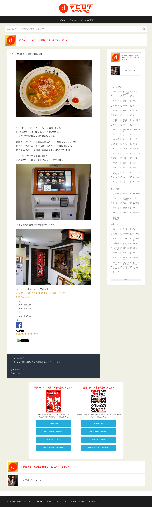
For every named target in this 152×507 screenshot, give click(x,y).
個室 (113, 257)
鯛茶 (113, 158)
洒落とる (115, 234)
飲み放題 (134, 234)
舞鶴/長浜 (134, 212)
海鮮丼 (114, 115)
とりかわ (115, 106)
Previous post (18, 369)
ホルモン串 (135, 129)
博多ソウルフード (125, 244)
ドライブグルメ (115, 272)
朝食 (113, 238)
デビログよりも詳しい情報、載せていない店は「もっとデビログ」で (130, 57)
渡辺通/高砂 (26, 362)
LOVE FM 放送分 (134, 263)
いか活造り (115, 139)
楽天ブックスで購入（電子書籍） (53, 448)
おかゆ (133, 158)
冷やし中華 (125, 130)
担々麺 (133, 91)
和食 (113, 167)
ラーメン (16, 362)
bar (123, 177)
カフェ (124, 253)
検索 (83, 501)
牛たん (114, 134)
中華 (123, 125)
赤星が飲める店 (115, 263)
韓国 (133, 167)
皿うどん (125, 193)
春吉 (123, 203)
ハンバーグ (125, 135)
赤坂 (123, 212)
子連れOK (125, 248)
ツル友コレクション (134, 268)
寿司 (113, 125)
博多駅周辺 (135, 193)
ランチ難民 (134, 239)
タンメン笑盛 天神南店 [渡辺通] (27, 54)
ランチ (34, 362)
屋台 (133, 253)
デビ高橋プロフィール (128, 70)
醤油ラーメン (125, 120)
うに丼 (133, 110)
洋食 (123, 167)
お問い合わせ (94, 501)
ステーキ (115, 101)
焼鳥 (133, 101)
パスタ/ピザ (125, 154)
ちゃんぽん (115, 194)
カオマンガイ (135, 120)
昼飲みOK (125, 234)
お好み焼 (134, 148)
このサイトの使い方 (69, 501)
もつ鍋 (133, 139)
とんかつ (115, 148)
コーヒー (115, 182)
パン (123, 182)
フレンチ (115, 177)
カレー (114, 96)
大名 (133, 208)
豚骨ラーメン (115, 120)
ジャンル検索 (87, 20)
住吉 (113, 198)
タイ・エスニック (115, 173)
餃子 (133, 125)
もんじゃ (115, 153)
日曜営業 (41, 362)
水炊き (114, 144)
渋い (133, 229)
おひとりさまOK (53, 362)
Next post (17, 373)
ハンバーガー (135, 135)
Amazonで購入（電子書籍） (53, 431)
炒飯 (113, 129)
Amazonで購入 (53, 423)
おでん (114, 163)
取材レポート (115, 92)
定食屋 (114, 253)
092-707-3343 (23, 297)
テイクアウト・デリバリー (125, 268)
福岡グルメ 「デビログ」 (22, 501)
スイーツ (134, 182)
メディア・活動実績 (125, 93)
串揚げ (133, 144)
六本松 (124, 229)
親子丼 (114, 110)
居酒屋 (124, 106)
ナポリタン (135, 153)
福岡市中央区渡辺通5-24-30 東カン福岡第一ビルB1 (40, 293)
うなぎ (124, 148)
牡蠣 (123, 158)
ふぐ (123, 139)
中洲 (133, 198)
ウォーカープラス (115, 268)
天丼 (123, 110)
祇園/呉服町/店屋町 (125, 199)
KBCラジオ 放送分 (125, 263)
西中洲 (114, 203)
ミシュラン (134, 258)
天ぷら (124, 144)
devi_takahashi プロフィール (47, 501)
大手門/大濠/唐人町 (115, 218)
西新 (113, 229)
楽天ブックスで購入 (53, 439)
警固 (113, 212)
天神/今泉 (115, 208)
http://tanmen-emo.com (27, 334)
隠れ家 (133, 243)
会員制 (133, 248)
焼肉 (123, 101)
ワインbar (134, 177)
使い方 (73, 20)
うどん (133, 163)
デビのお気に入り (125, 258)
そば (123, 163)
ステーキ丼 (125, 116)
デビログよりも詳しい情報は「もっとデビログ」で (43, 40)
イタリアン (135, 172)
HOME (61, 20)
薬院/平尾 (125, 208)
